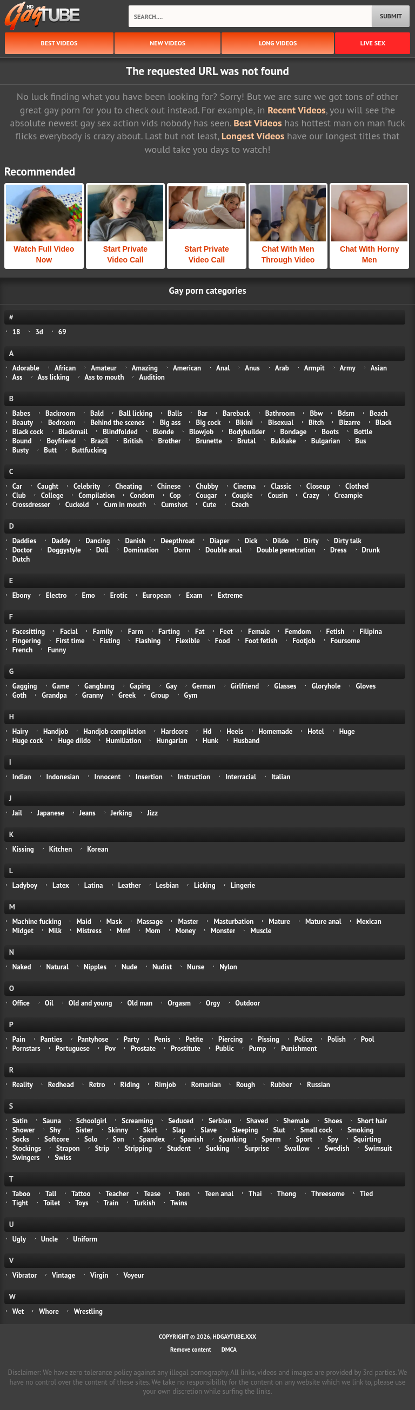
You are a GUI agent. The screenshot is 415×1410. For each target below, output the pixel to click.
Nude (129, 967)
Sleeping (245, 1130)
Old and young (90, 1003)
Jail (17, 813)
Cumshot (174, 504)
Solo (91, 1139)
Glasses (285, 686)
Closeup (318, 486)
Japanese (50, 813)
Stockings (26, 1148)
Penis (163, 1039)
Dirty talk (348, 540)
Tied (366, 1193)
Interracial (240, 776)
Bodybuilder (247, 431)
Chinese (169, 486)
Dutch (21, 559)
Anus (252, 368)
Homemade (275, 731)
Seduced (180, 1120)
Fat (200, 631)
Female (259, 631)
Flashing (147, 640)
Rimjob (165, 1084)
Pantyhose (93, 1039)
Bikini (244, 422)
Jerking (121, 813)
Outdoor (247, 1003)
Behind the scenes (117, 422)
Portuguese (73, 1048)
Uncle (49, 1239)
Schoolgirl (91, 1120)
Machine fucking (37, 921)
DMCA (229, 1349)
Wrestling (88, 1311)
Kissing (23, 849)
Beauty (22, 422)
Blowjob (201, 431)
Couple (242, 495)
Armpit (314, 368)
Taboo (21, 1193)
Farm (135, 631)
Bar (202, 413)
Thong (287, 1193)
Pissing (268, 1039)
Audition (151, 377)
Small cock (316, 1130)
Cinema (244, 486)
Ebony (21, 595)
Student (179, 1148)
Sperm (271, 1139)
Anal (223, 368)
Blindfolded (120, 431)
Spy (332, 1139)
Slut (279, 1130)
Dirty (311, 540)
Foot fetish (261, 640)
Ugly (19, 1239)
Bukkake (283, 441)
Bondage (293, 431)
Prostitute (185, 1048)
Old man (139, 1003)
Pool (367, 1039)
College (52, 495)
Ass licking (54, 377)
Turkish (144, 1202)
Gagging (24, 686)
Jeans (87, 813)
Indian (21, 776)
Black (384, 422)
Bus (360, 441)
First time (70, 640)
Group (160, 695)
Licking (205, 885)
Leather (129, 885)
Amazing (145, 368)
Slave (208, 1130)
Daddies (24, 540)
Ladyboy (24, 885)
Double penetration (286, 550)
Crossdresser (31, 504)
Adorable (25, 368)
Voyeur (133, 1275)
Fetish (335, 631)
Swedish (337, 1148)
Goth (19, 695)
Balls (175, 413)
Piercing (230, 1039)
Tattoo (80, 1193)
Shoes (333, 1120)
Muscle (260, 930)
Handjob (55, 731)
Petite (194, 1039)
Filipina (370, 631)
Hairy (20, 731)
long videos (278, 43)
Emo (88, 595)
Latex (60, 885)
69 (62, 331)
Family (103, 631)
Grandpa (54, 695)
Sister (84, 1130)
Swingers (25, 1157)
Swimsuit (378, 1148)
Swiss (63, 1157)
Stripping (138, 1148)
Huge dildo (74, 740)
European (157, 595)
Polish (336, 1039)
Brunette (209, 441)
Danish (135, 540)
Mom (152, 930)
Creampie (348, 495)
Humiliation (123, 740)
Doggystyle (64, 550)
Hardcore (174, 731)
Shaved (257, 1120)
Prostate (143, 1048)
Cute (209, 504)
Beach (378, 413)
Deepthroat (177, 540)
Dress (338, 550)
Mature (279, 921)
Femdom (298, 631)
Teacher (117, 1193)
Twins (178, 1202)
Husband (246, 740)
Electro (56, 595)
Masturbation (233, 921)
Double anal (223, 550)
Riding (130, 1084)
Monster (223, 930)
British (133, 441)
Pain (18, 1039)
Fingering (26, 640)
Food (222, 640)
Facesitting (28, 631)
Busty (20, 450)
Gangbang (99, 686)
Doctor (22, 550)
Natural (57, 967)
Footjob (304, 640)
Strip (102, 1148)
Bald (97, 413)
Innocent (108, 776)
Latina (93, 885)
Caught (47, 486)
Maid (83, 921)
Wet (18, 1311)
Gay (171, 686)
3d (39, 331)
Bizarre (349, 422)
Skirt (150, 1130)
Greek (127, 695)
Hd (207, 731)
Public (225, 1048)
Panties (52, 1039)
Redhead (61, 1084)
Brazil (99, 441)
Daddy (60, 540)
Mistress (89, 930)
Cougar (206, 495)
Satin (20, 1120)
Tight (20, 1202)
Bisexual (280, 422)
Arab (282, 368)
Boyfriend (61, 441)
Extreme (230, 595)
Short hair (372, 1120)
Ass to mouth (104, 377)
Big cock (208, 422)
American (187, 368)
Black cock (27, 431)
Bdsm (346, 413)
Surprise (256, 1148)
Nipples (95, 967)
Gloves (366, 686)
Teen (183, 1193)
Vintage (63, 1275)
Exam (194, 595)
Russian (318, 1084)
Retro (97, 1084)
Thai (255, 1193)
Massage (150, 921)
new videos (167, 43)
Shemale (296, 1120)
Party (131, 1039)
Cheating (128, 486)
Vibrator (24, 1275)
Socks (20, 1139)
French (22, 650)
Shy (55, 1130)
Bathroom (280, 413)
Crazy (311, 495)
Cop (175, 495)
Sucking (217, 1148)
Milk (55, 930)
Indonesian (62, 776)
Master (188, 921)
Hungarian (172, 740)
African (65, 368)
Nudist (162, 967)
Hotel (315, 731)
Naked (21, 967)
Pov (110, 1048)
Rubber (281, 1084)
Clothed (357, 486)
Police (303, 1039)
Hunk (210, 740)
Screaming (137, 1120)
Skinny (118, 1130)
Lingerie (243, 885)
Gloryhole (325, 686)
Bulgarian (325, 441)
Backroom (60, 413)
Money (186, 930)
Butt (50, 450)
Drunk (371, 550)
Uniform (85, 1239)
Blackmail (73, 431)
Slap (178, 1130)
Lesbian (167, 885)
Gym (191, 695)
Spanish (192, 1139)
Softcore (56, 1139)
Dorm (182, 550)
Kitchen (60, 849)
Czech (240, 504)
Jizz (152, 813)
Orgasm (179, 1003)
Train (111, 1202)
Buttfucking (89, 450)
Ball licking (135, 413)
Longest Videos (253, 136)
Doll (102, 550)
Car (17, 486)
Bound (22, 441)
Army (348, 368)
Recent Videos (296, 110)
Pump (257, 1048)
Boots (330, 431)
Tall (50, 1193)
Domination (141, 550)
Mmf (123, 930)
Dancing (97, 540)
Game (60, 686)
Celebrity (86, 486)
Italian (281, 776)
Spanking (232, 1139)
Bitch (316, 422)
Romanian (206, 1084)
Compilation (96, 495)
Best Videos (257, 123)
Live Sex (372, 43)
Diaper (220, 540)
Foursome (345, 640)
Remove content (190, 1349)
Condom (142, 495)
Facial (68, 631)
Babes (21, 413)
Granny (92, 695)
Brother (169, 441)
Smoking (360, 1130)
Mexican (369, 921)
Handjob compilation (114, 731)
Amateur (103, 368)
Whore (48, 1311)
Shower (23, 1130)
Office (21, 1003)
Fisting (110, 640)
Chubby (207, 486)
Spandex (152, 1139)
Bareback (236, 413)
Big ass (170, 422)
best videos (59, 43)
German (203, 686)
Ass (17, 377)
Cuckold (77, 504)
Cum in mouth (125, 504)
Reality (22, 1084)
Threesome (328, 1193)
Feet (226, 631)
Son (118, 1139)
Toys (81, 1202)
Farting (169, 631)
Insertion (149, 776)
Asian (379, 368)
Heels (234, 731)
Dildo (281, 540)
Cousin (278, 495)
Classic (281, 486)
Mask (114, 921)
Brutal (246, 441)
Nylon (228, 967)
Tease (152, 1193)
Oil (49, 1003)
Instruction (194, 776)
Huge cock (27, 740)
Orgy (213, 1003)
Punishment (299, 1048)
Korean (97, 849)
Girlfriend (245, 686)
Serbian (220, 1120)
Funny (57, 650)
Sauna (52, 1120)
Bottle (363, 431)
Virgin (99, 1275)
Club (19, 495)
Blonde (163, 431)
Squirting (367, 1139)
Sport (304, 1139)
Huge (347, 731)
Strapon (68, 1148)
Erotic (119, 595)
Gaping (140, 686)
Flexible (187, 640)
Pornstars (26, 1048)
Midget (23, 930)
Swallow (297, 1148)
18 (16, 331)
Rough (245, 1084)
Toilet (51, 1202)
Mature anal (323, 921)
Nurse (195, 967)
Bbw (316, 413)
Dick (251, 540)
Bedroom (61, 422)
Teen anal (219, 1193)
